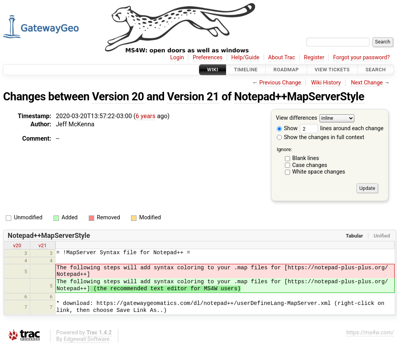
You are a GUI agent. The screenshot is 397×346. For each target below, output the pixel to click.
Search (376, 69)
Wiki (212, 69)
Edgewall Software (87, 339)
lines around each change (341, 128)
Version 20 (118, 96)
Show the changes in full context (320, 137)
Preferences (208, 57)
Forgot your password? (361, 57)
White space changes (318, 172)
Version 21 (193, 96)
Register (314, 57)
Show (287, 128)
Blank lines (305, 158)
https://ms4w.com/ (370, 332)
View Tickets (332, 69)
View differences (297, 118)
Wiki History (326, 82)
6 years (145, 116)
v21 (42, 245)
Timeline (246, 69)
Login (177, 57)
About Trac (281, 57)
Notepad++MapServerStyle (299, 96)
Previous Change (280, 82)
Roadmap (286, 69)
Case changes (309, 165)
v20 (17, 245)
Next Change (367, 82)
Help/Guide (245, 57)
